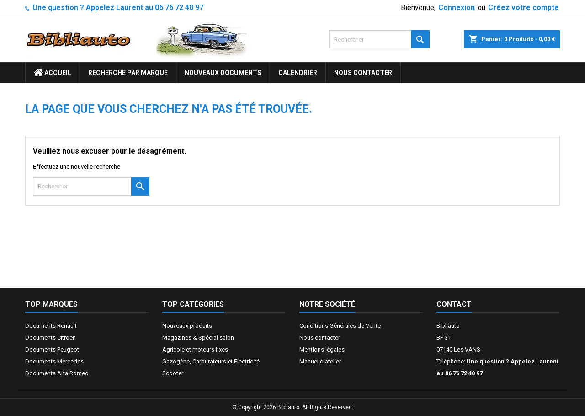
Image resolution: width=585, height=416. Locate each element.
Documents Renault (51, 325)
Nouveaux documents (223, 72)
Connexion (456, 7)
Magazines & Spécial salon (198, 337)
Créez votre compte (523, 7)
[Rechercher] (379, 39)
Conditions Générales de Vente (340, 325)
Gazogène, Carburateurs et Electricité (211, 361)
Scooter (172, 373)
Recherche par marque (128, 72)
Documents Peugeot (52, 349)
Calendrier (297, 72)
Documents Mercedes (54, 361)
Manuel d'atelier (320, 361)
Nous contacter (363, 72)
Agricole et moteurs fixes (195, 349)
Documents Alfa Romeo (57, 373)
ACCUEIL (52, 72)
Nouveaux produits (187, 325)
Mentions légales (322, 349)
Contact (454, 304)
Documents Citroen (50, 337)
